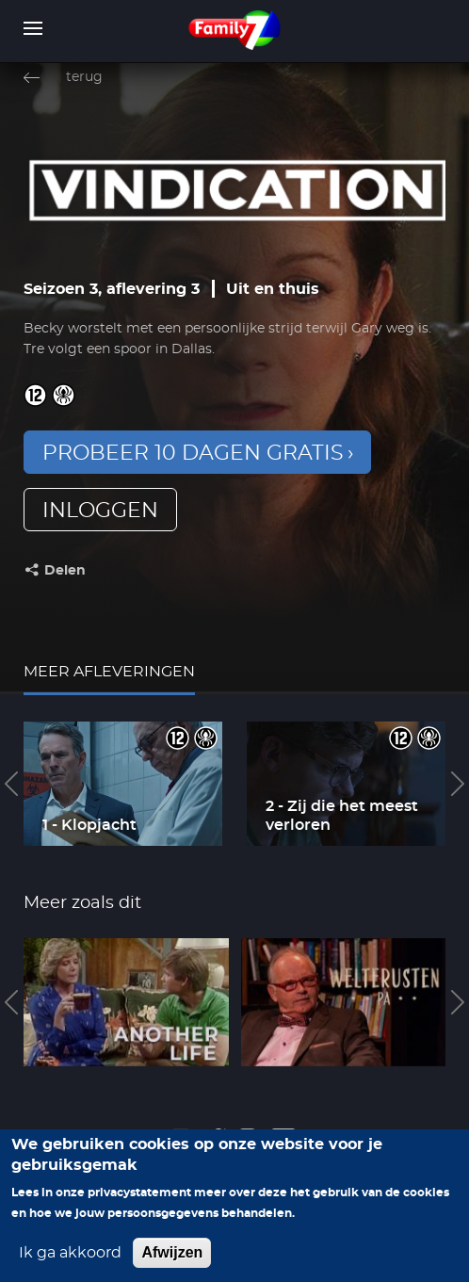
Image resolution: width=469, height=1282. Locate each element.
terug (84, 77)
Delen (65, 570)
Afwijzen (171, 1266)
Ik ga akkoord (70, 1266)
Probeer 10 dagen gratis (193, 453)
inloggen (100, 510)
